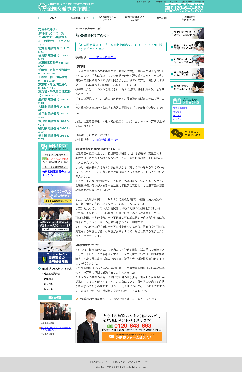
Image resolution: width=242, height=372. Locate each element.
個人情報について (99, 362)
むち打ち (177, 119)
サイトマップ (144, 362)
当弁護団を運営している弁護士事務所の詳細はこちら (56, 329)
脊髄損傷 (177, 112)
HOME (79, 28)
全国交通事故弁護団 (121, 367)
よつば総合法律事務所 (102, 57)
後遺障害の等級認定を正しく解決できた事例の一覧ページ (113, 298)
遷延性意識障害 (180, 108)
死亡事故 (177, 115)
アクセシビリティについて (123, 362)
